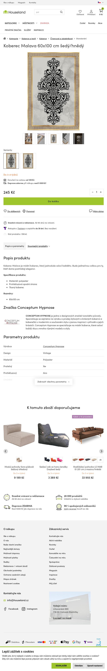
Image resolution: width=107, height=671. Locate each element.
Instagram (32, 608)
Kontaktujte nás (56, 536)
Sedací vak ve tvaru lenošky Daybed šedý (53, 468)
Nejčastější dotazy (11, 549)
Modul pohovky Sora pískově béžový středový (19, 468)
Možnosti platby (10, 557)
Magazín (21, 2)
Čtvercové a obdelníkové (61, 38)
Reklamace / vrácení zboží (15, 566)
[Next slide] (101, 451)
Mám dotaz (98, 211)
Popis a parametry (14, 246)
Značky (52, 579)
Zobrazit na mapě (62, 617)
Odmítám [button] (79, 666)
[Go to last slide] (5, 451)
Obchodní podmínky (12, 570)
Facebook (13, 608)
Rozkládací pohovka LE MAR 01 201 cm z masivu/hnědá (87, 468)
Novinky (91, 23)
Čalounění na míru (57, 557)
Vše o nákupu (8, 2)
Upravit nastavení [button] (94, 666)
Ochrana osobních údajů (14, 574)
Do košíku (53, 201)
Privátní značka (13, 30)
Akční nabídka (55, 540)
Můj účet (53, 583)
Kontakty (32, 2)
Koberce (43, 38)
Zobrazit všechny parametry (52, 381)
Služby (27, 30)
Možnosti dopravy (11, 553)
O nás (6, 540)
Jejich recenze (70, 508)
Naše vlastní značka (12, 544)
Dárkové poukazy (57, 566)
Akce (100, 23)
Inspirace (39, 30)
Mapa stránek (9, 579)
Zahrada (44, 23)
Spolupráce (54, 562)
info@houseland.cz (18, 600)
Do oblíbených (14, 211)
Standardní (81, 38)
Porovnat (30, 211)
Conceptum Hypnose (53, 346)
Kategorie (13, 38)
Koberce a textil (29, 38)
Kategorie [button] (11, 23)
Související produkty (38, 246)
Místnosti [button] (28, 23)
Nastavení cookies (11, 583)
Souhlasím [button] (61, 666)
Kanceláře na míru (57, 553)
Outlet (82, 23)
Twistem (21, 228)
